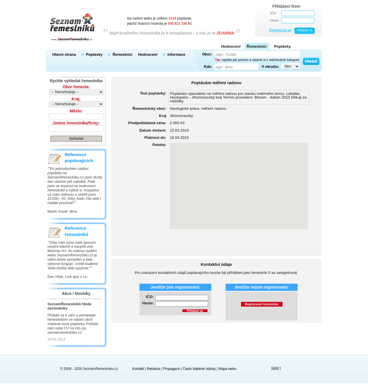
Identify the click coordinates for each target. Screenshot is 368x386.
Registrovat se (280, 30)
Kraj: (76, 99)
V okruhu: (270, 66)
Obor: (207, 54)
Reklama (153, 369)
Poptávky (94, 54)
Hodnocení (147, 54)
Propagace (171, 369)
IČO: (273, 13)
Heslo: (274, 20)
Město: (76, 111)
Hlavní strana (64, 54)
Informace (176, 54)
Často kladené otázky (199, 369)
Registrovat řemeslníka (261, 304)
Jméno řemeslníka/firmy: (76, 123)
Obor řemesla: (76, 87)
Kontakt (138, 369)
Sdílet (275, 368)
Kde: (208, 66)
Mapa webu (227, 369)
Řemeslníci (122, 54)
